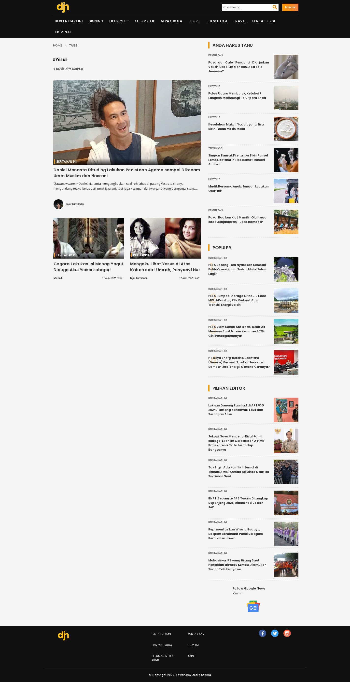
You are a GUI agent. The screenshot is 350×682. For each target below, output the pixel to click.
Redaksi (193, 645)
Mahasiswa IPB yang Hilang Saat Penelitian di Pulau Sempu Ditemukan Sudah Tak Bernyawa (237, 564)
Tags (73, 45)
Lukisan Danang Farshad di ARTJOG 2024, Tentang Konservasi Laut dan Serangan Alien (236, 409)
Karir (192, 656)
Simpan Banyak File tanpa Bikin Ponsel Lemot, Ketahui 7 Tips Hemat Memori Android (238, 159)
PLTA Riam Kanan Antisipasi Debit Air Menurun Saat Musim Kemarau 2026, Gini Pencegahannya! (236, 331)
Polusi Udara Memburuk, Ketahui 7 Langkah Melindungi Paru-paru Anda (237, 95)
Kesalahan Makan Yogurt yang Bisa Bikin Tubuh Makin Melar (236, 126)
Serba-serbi (263, 20)
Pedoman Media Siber (163, 658)
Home (57, 45)
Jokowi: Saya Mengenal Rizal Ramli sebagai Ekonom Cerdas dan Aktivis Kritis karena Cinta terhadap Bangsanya (236, 443)
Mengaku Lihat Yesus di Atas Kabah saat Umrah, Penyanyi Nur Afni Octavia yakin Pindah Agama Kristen (165, 272)
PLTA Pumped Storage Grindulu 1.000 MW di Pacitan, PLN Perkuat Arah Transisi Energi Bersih (237, 300)
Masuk (290, 7)
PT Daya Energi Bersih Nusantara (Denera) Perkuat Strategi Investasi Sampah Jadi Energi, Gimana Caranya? (239, 362)
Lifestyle (117, 20)
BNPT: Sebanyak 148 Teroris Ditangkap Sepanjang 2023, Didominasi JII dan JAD (238, 502)
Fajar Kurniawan (75, 204)
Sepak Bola (171, 20)
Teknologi (216, 20)
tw (275, 635)
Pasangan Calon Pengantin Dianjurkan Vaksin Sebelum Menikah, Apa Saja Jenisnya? (238, 66)
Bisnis (94, 20)
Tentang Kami (161, 634)
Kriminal (63, 32)
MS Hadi (58, 278)
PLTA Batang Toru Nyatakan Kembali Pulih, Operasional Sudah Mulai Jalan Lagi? (237, 269)
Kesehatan (215, 55)
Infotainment (143, 255)
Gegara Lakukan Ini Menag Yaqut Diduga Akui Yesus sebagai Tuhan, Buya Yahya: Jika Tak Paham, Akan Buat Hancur (89, 272)
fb (262, 635)
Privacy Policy (162, 645)
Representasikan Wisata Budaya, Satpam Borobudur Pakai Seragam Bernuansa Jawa (235, 533)
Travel (239, 20)
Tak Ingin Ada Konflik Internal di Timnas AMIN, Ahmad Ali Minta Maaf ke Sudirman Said (238, 471)
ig (287, 635)
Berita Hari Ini (69, 20)
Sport (194, 20)
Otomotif (145, 20)
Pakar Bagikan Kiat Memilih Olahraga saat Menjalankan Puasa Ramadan (237, 219)
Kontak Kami (197, 634)
